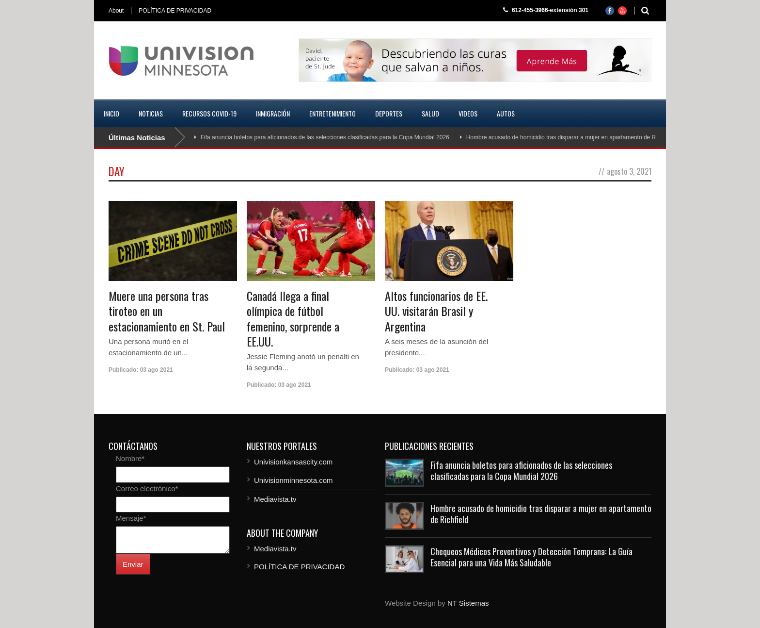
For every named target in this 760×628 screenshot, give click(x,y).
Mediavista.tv (275, 499)
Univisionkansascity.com (293, 462)
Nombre (130, 458)
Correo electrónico (147, 488)
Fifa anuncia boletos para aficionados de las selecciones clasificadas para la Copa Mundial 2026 (325, 137)
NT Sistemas (468, 603)
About (116, 10)
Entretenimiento (332, 113)
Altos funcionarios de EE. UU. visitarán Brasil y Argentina (436, 310)
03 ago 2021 (156, 369)
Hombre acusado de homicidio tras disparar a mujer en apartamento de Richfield (570, 137)
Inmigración (273, 113)
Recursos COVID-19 (209, 113)
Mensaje (131, 518)
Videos (468, 113)
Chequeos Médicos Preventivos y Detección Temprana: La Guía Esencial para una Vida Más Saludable (531, 557)
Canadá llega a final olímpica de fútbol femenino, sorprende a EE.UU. (293, 318)
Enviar (133, 564)
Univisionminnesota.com (293, 480)
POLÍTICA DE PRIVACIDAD (175, 10)
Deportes (388, 113)
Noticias (151, 113)
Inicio (111, 113)
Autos (506, 113)
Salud (430, 113)
